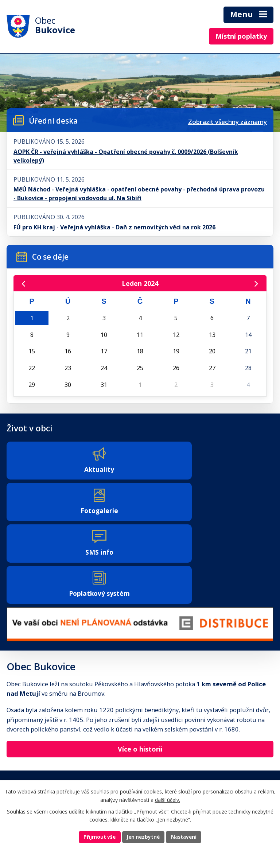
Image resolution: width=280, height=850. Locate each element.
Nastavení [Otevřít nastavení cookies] (185, 836)
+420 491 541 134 (30, 747)
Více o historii (140, 668)
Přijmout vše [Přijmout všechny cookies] (97, 836)
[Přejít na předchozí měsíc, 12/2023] (24, 284)
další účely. (167, 799)
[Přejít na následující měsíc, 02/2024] (255, 284)
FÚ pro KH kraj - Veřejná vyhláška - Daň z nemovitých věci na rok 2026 (114, 227)
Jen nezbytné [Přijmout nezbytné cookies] (143, 836)
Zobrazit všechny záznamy (227, 121)
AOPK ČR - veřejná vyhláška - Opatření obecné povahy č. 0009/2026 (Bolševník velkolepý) (125, 156)
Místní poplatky (241, 36)
